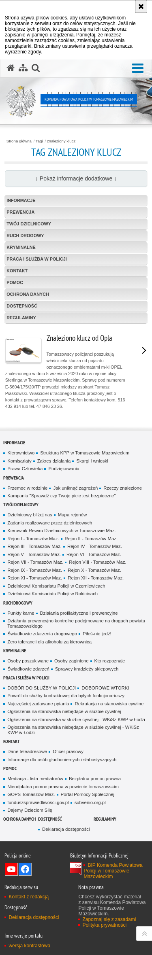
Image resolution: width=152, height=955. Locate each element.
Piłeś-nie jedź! (97, 633)
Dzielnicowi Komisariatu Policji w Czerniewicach (56, 586)
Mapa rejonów (72, 514)
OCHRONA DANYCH (27, 294)
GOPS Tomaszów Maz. (31, 794)
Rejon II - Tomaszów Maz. (91, 538)
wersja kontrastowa (29, 946)
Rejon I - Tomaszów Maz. (33, 538)
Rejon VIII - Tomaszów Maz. (97, 562)
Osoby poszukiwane (28, 660)
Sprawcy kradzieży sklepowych (87, 668)
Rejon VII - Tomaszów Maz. (35, 562)
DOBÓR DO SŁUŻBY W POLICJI (41, 687)
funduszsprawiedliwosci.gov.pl (38, 802)
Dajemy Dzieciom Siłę (29, 810)
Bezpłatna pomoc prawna (95, 778)
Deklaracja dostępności (66, 829)
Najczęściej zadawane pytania (38, 703)
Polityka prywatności (104, 925)
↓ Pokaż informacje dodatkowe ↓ (76, 178)
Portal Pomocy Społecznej (88, 794)
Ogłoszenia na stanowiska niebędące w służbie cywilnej (64, 711)
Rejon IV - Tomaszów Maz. (94, 546)
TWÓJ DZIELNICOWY (28, 223)
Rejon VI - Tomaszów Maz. (93, 554)
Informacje (20, 200)
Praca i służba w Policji (36, 259)
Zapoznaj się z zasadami (109, 919)
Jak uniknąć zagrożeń (75, 488)
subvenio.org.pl (90, 802)
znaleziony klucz (61, 141)
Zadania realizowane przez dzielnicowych (49, 522)
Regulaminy (21, 317)
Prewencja (20, 212)
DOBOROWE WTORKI (105, 687)
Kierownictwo (20, 452)
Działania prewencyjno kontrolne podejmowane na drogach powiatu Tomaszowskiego (76, 623)
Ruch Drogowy (25, 235)
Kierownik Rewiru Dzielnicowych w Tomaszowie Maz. (61, 530)
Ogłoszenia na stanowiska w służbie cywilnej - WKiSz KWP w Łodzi (76, 719)
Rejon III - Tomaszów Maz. (34, 546)
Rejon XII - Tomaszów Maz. (96, 577)
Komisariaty (19, 460)
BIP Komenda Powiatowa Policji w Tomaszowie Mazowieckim (112, 870)
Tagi (39, 141)
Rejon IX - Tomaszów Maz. (34, 570)
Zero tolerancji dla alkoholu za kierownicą (49, 641)
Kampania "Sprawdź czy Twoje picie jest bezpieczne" (61, 495)
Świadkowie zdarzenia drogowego (42, 633)
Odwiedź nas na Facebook (25, 869)
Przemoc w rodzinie (27, 488)
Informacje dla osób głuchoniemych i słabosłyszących (61, 759)
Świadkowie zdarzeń (28, 668)
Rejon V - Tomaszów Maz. (34, 554)
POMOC (14, 282)
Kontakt (17, 270)
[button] (137, 68)
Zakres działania (54, 460)
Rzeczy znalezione (122, 488)
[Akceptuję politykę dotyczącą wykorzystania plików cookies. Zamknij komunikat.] (141, 6)
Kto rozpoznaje (109, 660)
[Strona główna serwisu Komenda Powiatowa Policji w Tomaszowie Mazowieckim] (10, 68)
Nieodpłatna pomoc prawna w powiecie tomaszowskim (63, 786)
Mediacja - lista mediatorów (35, 778)
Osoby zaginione (71, 660)
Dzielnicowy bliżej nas (29, 514)
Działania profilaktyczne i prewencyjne (79, 613)
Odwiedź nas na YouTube (11, 869)
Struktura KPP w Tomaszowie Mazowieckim (84, 452)
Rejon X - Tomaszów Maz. (94, 570)
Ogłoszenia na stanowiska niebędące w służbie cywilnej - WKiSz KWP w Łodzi (73, 730)
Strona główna (19, 141)
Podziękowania (63, 468)
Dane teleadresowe (27, 751)
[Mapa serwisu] (23, 68)
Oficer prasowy (68, 751)
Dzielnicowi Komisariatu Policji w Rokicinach (52, 593)
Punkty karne (20, 613)
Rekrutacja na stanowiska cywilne (109, 703)
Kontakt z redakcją (29, 897)
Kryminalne (21, 247)
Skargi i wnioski (92, 460)
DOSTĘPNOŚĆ (21, 305)
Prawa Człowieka (25, 468)
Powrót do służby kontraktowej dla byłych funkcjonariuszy (65, 695)
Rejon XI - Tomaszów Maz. (34, 577)
